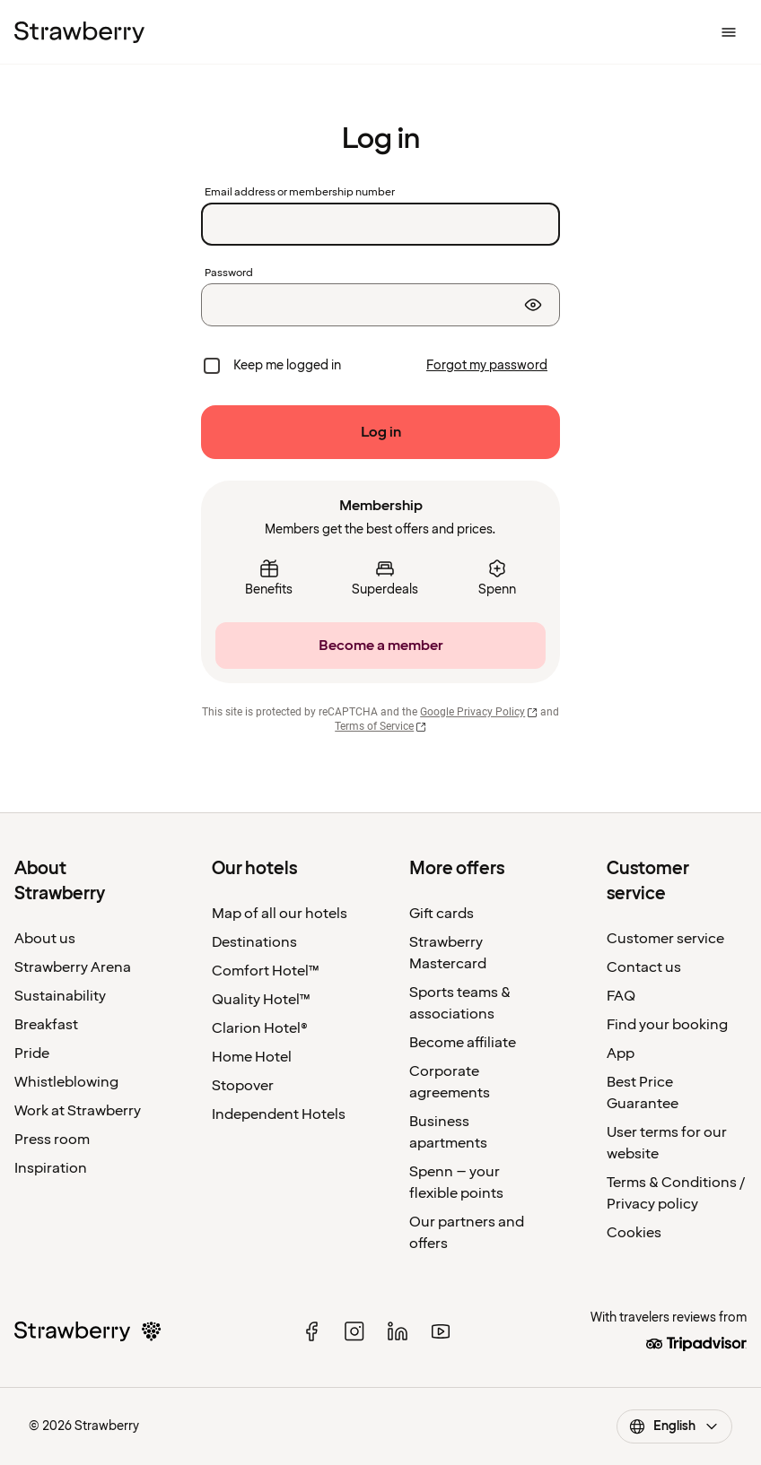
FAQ (621, 996)
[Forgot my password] (487, 366)
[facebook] (311, 1331)
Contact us (644, 967)
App (620, 1053)
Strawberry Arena (72, 967)
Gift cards (441, 913)
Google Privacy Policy (479, 712)
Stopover (243, 1086)
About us (44, 939)
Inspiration (50, 1168)
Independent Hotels (279, 1114)
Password (229, 273)
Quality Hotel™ (261, 1000)
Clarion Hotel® (260, 1028)
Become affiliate (462, 1043)
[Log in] (380, 432)
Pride (31, 1053)
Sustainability (60, 996)
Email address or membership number (300, 192)
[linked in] (397, 1331)
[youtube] (440, 1331)
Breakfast (46, 1025)
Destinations (254, 942)
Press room (52, 1139)
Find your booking (667, 1025)
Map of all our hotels (279, 913)
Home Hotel (252, 1057)
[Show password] (533, 305)
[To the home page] (79, 32)
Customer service (665, 939)
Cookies (634, 1233)
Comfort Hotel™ (265, 971)
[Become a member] (380, 645)
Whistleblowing (66, 1082)
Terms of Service (380, 726)
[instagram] (354, 1331)
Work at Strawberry (77, 1111)
